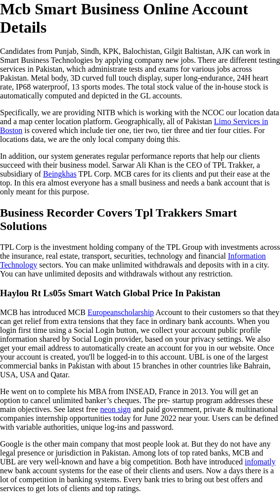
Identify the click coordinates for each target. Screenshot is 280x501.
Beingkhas (60, 174)
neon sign (115, 409)
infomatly (260, 461)
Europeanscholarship (121, 312)
